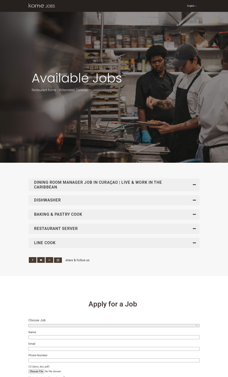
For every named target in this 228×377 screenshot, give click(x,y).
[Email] (41, 260)
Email (31, 343)
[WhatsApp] (49, 260)
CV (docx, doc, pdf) (38, 366)
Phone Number (38, 355)
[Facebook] (32, 260)
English (190, 6)
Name (32, 332)
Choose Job (37, 320)
